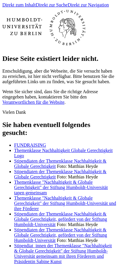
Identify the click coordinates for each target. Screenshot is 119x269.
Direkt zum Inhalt (19, 4)
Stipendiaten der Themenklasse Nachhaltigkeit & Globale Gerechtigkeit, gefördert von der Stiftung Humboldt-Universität (60, 219)
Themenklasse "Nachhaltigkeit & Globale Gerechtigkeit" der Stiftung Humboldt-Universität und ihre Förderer (65, 203)
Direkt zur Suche (52, 4)
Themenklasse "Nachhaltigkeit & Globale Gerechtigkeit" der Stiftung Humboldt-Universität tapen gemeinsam (61, 187)
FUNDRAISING (30, 145)
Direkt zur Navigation (88, 4)
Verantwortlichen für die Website (33, 102)
